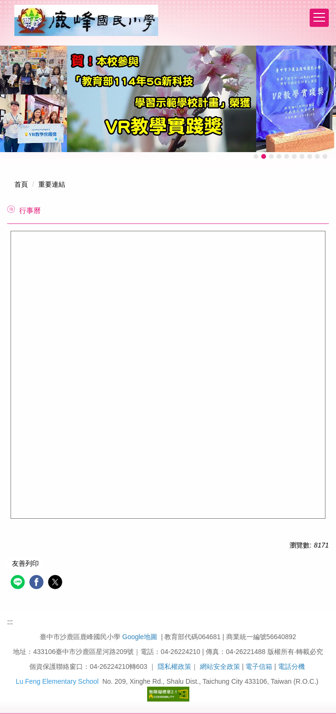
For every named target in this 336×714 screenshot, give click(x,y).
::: (10, 622)
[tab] (256, 156)
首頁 (21, 184)
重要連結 (51, 184)
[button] (12, 106)
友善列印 (25, 563)
